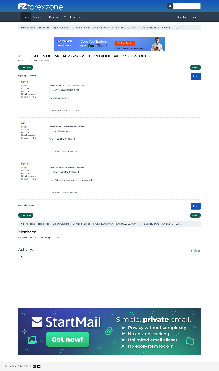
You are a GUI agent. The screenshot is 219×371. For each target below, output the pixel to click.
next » (195, 67)
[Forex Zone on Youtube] (34, 366)
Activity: (25, 249)
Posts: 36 (25, 129)
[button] (196, 76)
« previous (26, 67)
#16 (51, 110)
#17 (51, 151)
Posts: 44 (25, 89)
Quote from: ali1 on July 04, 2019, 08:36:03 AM (67, 167)
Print (195, 76)
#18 (51, 192)
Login (194, 17)
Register (181, 17)
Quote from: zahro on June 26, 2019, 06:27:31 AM (68, 126)
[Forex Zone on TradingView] (38, 366)
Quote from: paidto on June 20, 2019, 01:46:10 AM (68, 85)
